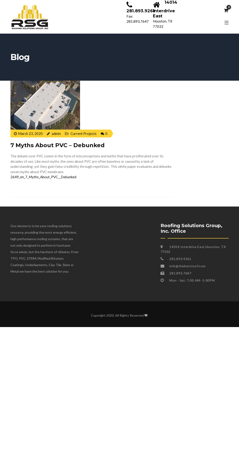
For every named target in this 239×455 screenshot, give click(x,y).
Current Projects (84, 133)
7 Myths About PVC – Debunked (57, 145)
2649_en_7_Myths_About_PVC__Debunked (43, 177)
